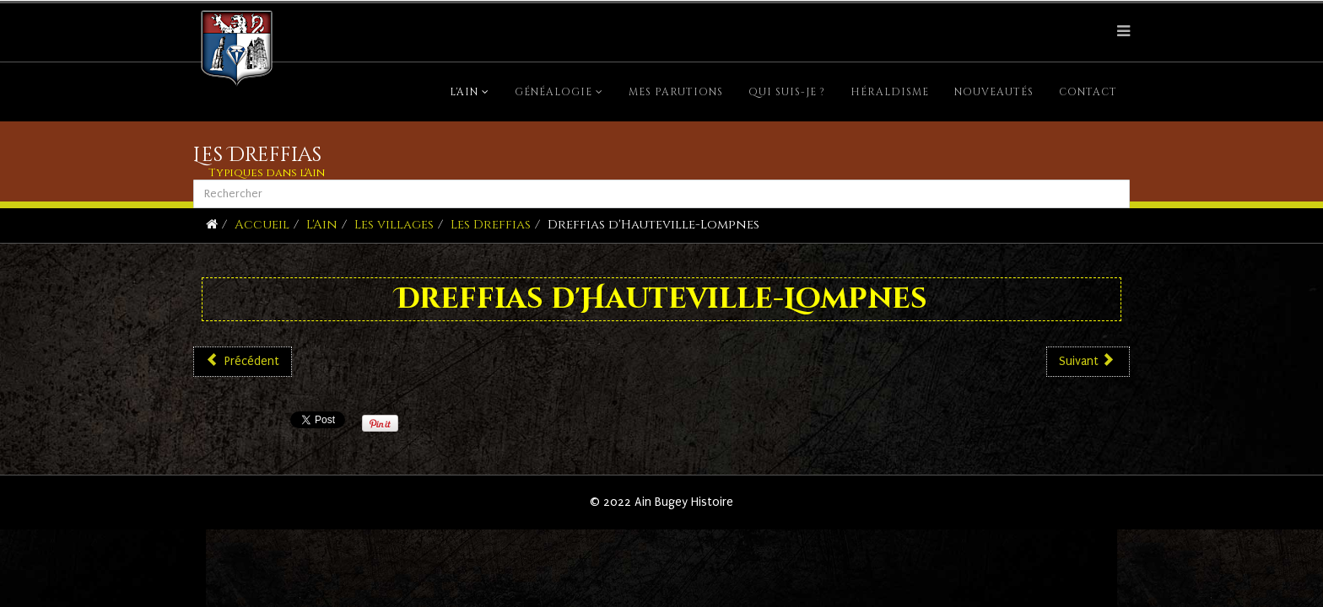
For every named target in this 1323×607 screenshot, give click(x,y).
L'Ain (464, 92)
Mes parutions (676, 92)
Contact (1088, 92)
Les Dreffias (491, 225)
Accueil (262, 225)
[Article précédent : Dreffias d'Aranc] (242, 361)
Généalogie (553, 92)
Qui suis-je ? (786, 92)
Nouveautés (994, 92)
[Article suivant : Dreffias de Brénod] (1088, 361)
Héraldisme (889, 92)
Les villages (394, 225)
